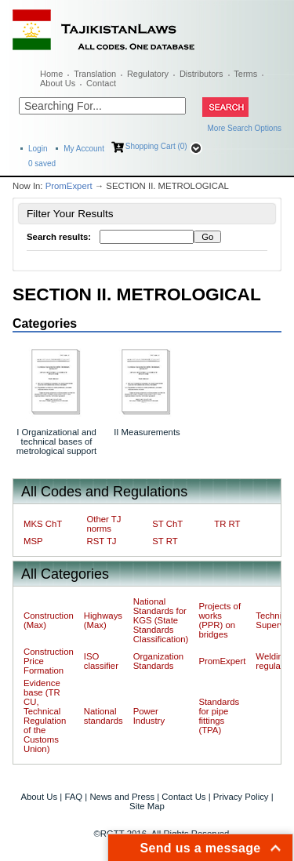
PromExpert (69, 186)
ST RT (164, 541)
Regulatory (148, 73)
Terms (245, 73)
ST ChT (167, 524)
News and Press (121, 796)
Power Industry (149, 716)
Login (37, 148)
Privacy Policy (241, 796)
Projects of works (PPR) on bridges (219, 620)
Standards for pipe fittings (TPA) (218, 716)
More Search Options (245, 128)
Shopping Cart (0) (156, 146)
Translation (95, 73)
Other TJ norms (103, 523)
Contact (101, 83)
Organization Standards (158, 661)
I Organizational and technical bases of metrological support (56, 441)
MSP (33, 541)
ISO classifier (101, 661)
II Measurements (147, 432)
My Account (84, 148)
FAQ (73, 796)
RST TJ (101, 541)
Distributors (201, 73)
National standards (103, 716)
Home (51, 73)
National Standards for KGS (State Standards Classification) (161, 620)
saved (42, 163)
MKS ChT (43, 524)
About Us (57, 83)
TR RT (227, 524)
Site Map (147, 806)
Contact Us (183, 796)
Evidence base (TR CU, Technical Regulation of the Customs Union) (45, 716)
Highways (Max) (103, 620)
